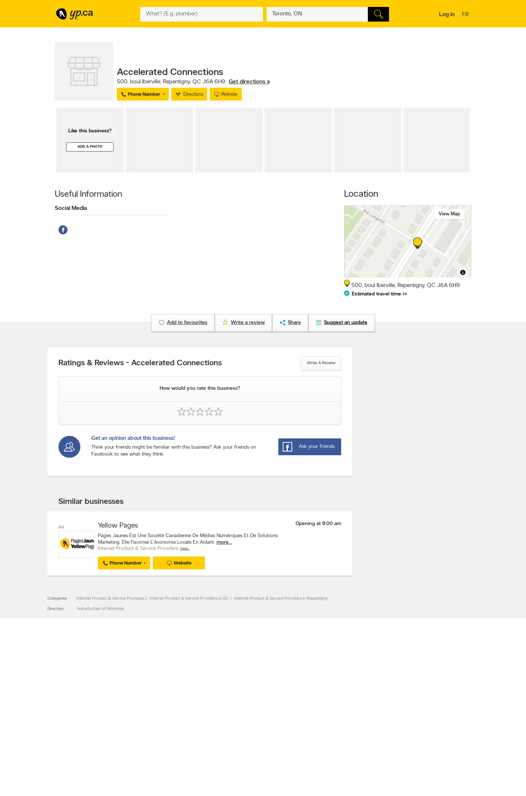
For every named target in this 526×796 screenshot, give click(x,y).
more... (224, 542)
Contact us (459, 679)
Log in (447, 15)
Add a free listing (73, 715)
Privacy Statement (162, 734)
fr (466, 15)
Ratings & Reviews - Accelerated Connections (140, 363)
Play (258, 748)
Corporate (155, 728)
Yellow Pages (118, 525)
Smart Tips (239, 728)
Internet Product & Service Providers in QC (189, 598)
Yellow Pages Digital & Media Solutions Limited (274, 769)
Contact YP (156, 709)
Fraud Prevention (73, 722)
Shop (244, 748)
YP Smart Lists (242, 740)
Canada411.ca (408, 709)
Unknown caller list (329, 740)
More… (185, 549)
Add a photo (90, 147)
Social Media (71, 208)
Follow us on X (325, 715)
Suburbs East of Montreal (100, 609)
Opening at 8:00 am (318, 524)
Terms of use (157, 740)
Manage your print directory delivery (345, 746)
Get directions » (249, 82)
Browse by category (247, 709)
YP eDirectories (326, 734)
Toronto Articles (243, 734)
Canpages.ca (407, 715)
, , (193, 82)
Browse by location (246, 715)
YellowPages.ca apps (331, 709)
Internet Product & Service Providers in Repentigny (281, 598)
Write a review (321, 363)
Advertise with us (74, 709)
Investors (153, 722)
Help (149, 746)
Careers (152, 715)
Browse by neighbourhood (253, 722)
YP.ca (136, 769)
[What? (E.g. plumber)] (201, 14)
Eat (232, 748)
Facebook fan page (330, 722)
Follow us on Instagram (333, 728)
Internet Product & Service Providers (110, 598)
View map (449, 214)
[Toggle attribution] (462, 272)
